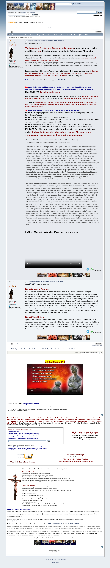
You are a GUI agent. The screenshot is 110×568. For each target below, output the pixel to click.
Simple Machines (62, 559)
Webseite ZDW (77, 3)
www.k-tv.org (20, 455)
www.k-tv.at (21, 457)
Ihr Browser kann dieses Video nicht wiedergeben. (53, 252)
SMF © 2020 (54, 559)
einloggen (23, 12)
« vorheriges (94, 29)
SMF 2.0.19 (48, 559)
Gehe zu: (78, 352)
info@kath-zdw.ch (14, 521)
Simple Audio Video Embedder (56, 560)
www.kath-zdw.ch (63, 278)
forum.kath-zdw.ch (72, 524)
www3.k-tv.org (20, 454)
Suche (10, 404)
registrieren (33, 12)
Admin (12, 41)
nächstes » (100, 29)
